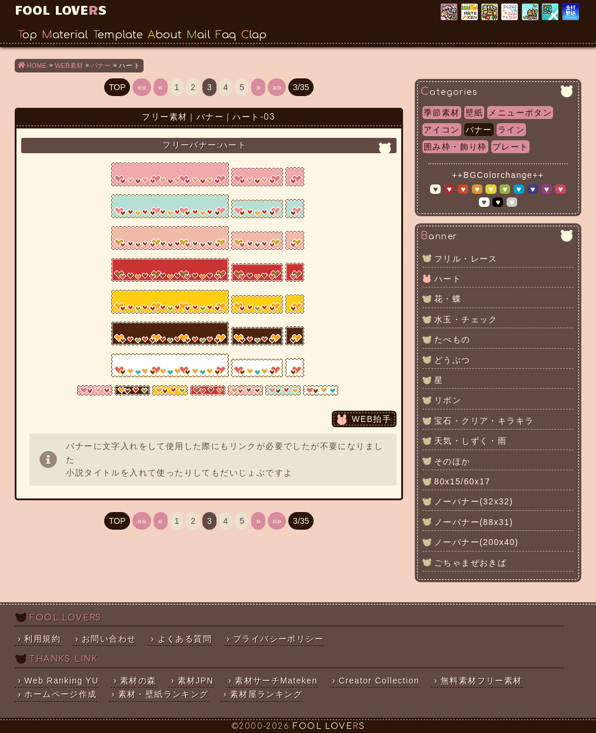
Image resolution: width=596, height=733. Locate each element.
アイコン (442, 129)
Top (27, 34)
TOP (117, 87)
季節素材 (442, 112)
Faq (226, 34)
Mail (199, 34)
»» (277, 87)
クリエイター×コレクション (551, 12)
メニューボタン (520, 112)
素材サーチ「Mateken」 (470, 12)
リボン (447, 400)
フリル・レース (466, 258)
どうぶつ (452, 360)
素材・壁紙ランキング (571, 12)
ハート (447, 278)
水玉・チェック (466, 319)
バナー (478, 129)
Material (65, 34)
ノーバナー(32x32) (473, 501)
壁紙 (474, 112)
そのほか (452, 461)
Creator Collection (379, 680)
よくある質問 (185, 638)
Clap (254, 34)
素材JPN (531, 12)
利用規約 (42, 638)
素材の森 (138, 680)
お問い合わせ (109, 638)
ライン (511, 129)
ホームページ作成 (60, 694)
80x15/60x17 (462, 481)
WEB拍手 (371, 419)
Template (118, 34)
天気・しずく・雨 (470, 440)
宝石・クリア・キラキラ (484, 420)
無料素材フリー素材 (481, 680)
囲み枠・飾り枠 (455, 146)
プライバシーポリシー (278, 638)
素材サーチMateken (276, 680)
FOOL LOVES (60, 9)
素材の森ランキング (490, 12)
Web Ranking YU (450, 12)
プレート (510, 146)
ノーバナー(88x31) (473, 522)
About (165, 34)
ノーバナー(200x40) (476, 542)
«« (141, 87)
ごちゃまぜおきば (470, 562)
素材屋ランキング (510, 12)
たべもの (452, 339)
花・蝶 (447, 298)
